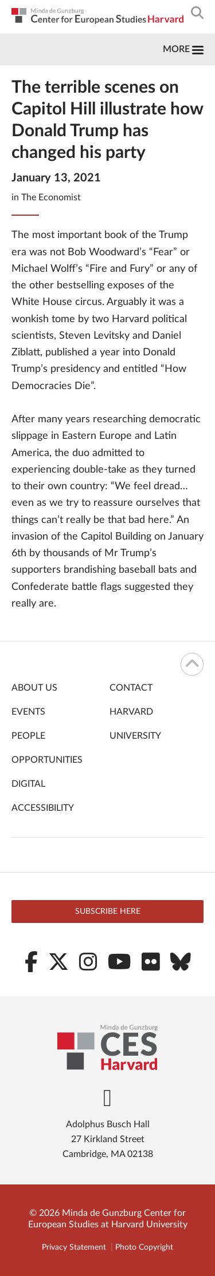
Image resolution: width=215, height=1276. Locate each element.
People (28, 735)
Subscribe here (107, 912)
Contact (131, 687)
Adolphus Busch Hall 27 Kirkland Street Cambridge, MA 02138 (107, 1139)
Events (28, 711)
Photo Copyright (144, 1247)
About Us (34, 687)
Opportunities (47, 759)
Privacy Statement (74, 1247)
